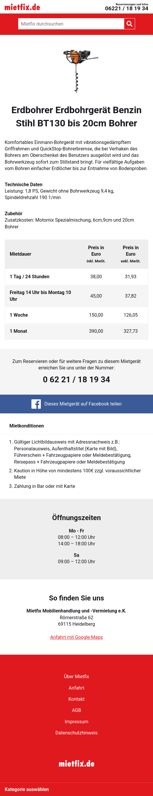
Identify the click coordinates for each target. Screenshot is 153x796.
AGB (76, 710)
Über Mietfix (76, 676)
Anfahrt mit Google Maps (76, 637)
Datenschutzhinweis (76, 733)
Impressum (76, 721)
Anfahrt (76, 688)
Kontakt (76, 699)
